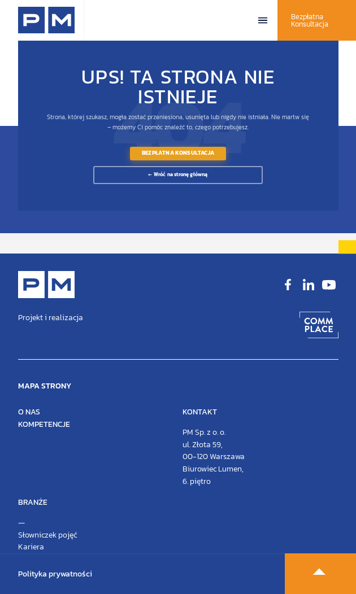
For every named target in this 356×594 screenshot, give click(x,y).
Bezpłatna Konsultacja (309, 20)
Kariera (31, 547)
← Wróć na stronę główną (177, 174)
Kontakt (200, 412)
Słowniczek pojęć (47, 535)
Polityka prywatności (55, 574)
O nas (29, 412)
